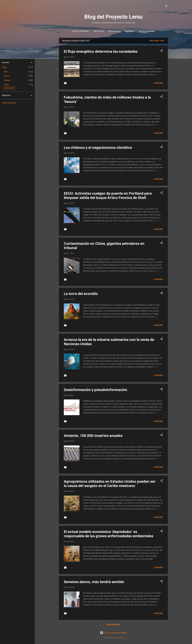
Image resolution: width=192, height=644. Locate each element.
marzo (6, 76)
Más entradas (113, 625)
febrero (7, 80)
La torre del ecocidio (81, 293)
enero (6, 84)
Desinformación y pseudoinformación (95, 390)
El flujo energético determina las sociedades (101, 51)
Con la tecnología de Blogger (113, 633)
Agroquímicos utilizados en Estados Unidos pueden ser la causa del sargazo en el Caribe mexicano (110, 483)
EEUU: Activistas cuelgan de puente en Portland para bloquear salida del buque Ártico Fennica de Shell (108, 195)
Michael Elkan (119, 637)
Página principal (80, 31)
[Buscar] (166, 6)
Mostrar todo (157, 41)
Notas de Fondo (147, 31)
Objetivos (99, 31)
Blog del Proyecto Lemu (113, 16)
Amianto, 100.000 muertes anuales (93, 435)
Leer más (158, 83)
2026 (4, 67)
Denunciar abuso (9, 103)
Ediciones (129, 31)
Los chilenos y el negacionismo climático (98, 147)
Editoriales (114, 31)
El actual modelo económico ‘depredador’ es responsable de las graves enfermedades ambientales (108, 534)
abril (6, 71)
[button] (161, 51)
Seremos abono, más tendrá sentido (94, 582)
